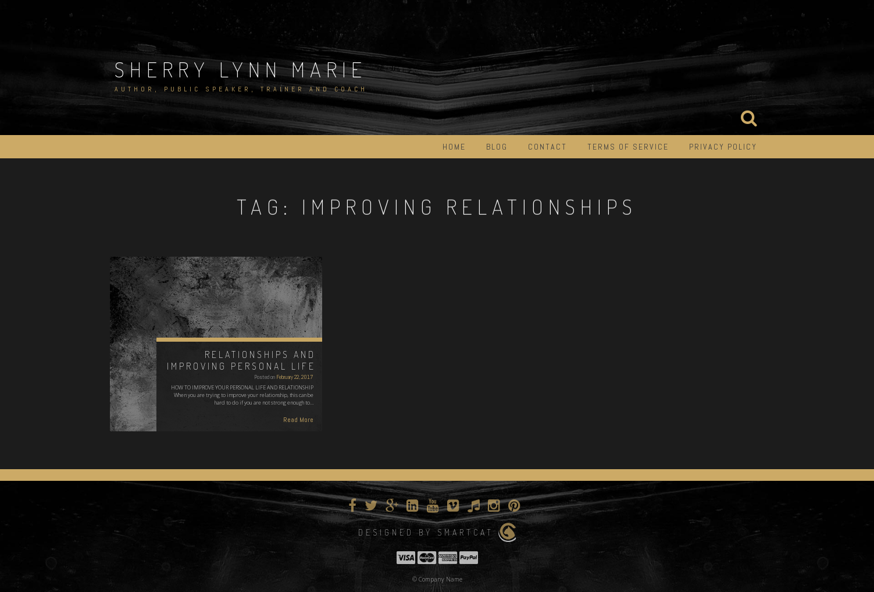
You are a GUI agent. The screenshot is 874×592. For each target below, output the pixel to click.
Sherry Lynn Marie (241, 69)
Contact (547, 146)
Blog (497, 146)
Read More (298, 419)
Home (454, 146)
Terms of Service (628, 146)
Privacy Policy (723, 146)
